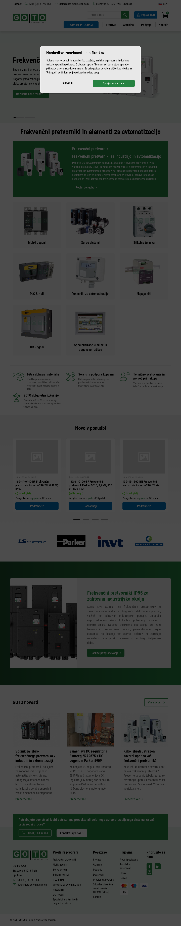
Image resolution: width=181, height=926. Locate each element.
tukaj (96, 72)
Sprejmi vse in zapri (114, 83)
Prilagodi (67, 83)
